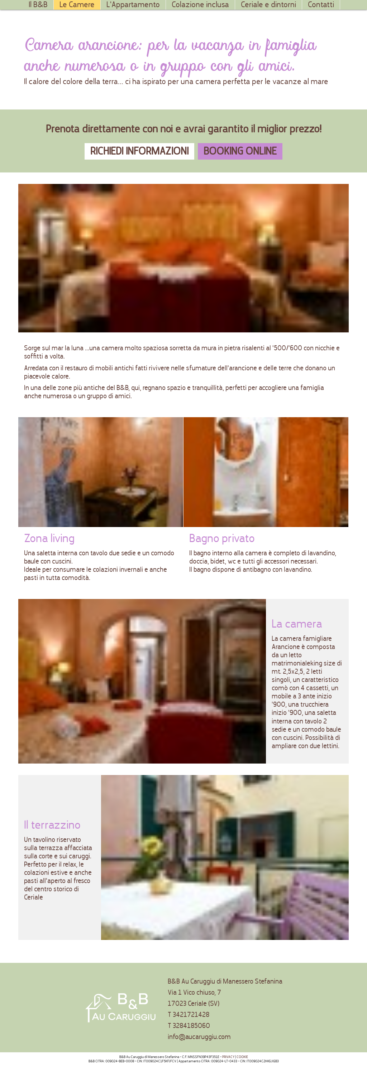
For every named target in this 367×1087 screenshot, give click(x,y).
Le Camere (77, 5)
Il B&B (38, 5)
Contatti (321, 5)
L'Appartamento (133, 5)
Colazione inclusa (200, 5)
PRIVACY (228, 1057)
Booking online (240, 151)
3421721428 (191, 1014)
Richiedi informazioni (139, 151)
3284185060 (191, 1025)
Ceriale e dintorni (268, 5)
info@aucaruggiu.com (199, 1036)
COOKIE (242, 1057)
